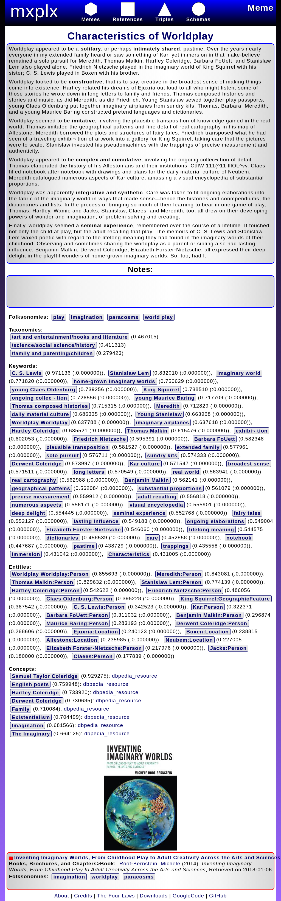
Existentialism (31, 717)
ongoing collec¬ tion (39, 398)
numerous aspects (36, 505)
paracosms (124, 317)
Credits (83, 896)
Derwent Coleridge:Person (211, 623)
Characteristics (129, 554)
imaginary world (239, 373)
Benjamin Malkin (147, 480)
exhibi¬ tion (252, 431)
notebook (239, 538)
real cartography (34, 480)
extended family (198, 447)
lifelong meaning (211, 529)
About (61, 896)
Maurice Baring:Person (77, 623)
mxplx (34, 11)
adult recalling (157, 496)
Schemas (198, 16)
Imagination (28, 725)
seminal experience (139, 513)
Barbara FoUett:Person (77, 615)
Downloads (154, 896)
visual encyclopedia (156, 505)
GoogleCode (188, 896)
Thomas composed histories (50, 406)
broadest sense (248, 464)
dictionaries (62, 538)
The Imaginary (31, 734)
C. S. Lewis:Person (99, 607)
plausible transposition (77, 447)
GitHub (218, 896)
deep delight (28, 513)
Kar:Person (208, 607)
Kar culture (145, 464)
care (152, 538)
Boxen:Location (207, 632)
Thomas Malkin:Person (42, 582)
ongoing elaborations (216, 521)
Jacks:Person (228, 648)
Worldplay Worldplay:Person (50, 574)
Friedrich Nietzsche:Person (184, 590)
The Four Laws (116, 896)
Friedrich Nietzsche (100, 439)
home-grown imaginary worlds (114, 381)
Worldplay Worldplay (40, 422)
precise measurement (41, 496)
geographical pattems (41, 488)
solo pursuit (62, 455)
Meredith (168, 406)
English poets (30, 684)
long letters (89, 472)
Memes (90, 16)
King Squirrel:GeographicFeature (225, 599)
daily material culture (40, 414)
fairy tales (247, 513)
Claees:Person (93, 656)
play (58, 317)
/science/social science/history (53, 345)
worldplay (104, 877)
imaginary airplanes (162, 422)
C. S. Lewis (27, 373)
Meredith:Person (179, 574)
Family (21, 709)
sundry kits (162, 455)
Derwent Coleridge (37, 464)
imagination (87, 317)
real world (186, 472)
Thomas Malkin (147, 431)
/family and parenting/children (52, 353)
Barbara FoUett (214, 439)
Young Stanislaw (159, 414)
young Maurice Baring (165, 398)
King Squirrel (161, 389)
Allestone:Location (71, 640)
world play (159, 317)
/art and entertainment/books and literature (70, 337)
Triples (164, 16)
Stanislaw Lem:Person (172, 582)
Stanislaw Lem (129, 373)
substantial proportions (170, 488)
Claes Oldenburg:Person (79, 599)
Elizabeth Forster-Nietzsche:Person (94, 648)
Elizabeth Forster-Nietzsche (83, 529)
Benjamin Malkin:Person (209, 615)
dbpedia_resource (134, 675)
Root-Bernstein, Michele (149, 863)
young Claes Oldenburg (43, 389)
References (128, 16)
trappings (176, 546)
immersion (26, 554)
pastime (84, 546)
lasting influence (96, 521)
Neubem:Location (189, 640)
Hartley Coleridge (35, 431)
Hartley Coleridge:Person (46, 590)
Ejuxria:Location (96, 632)
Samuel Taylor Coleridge (45, 676)
